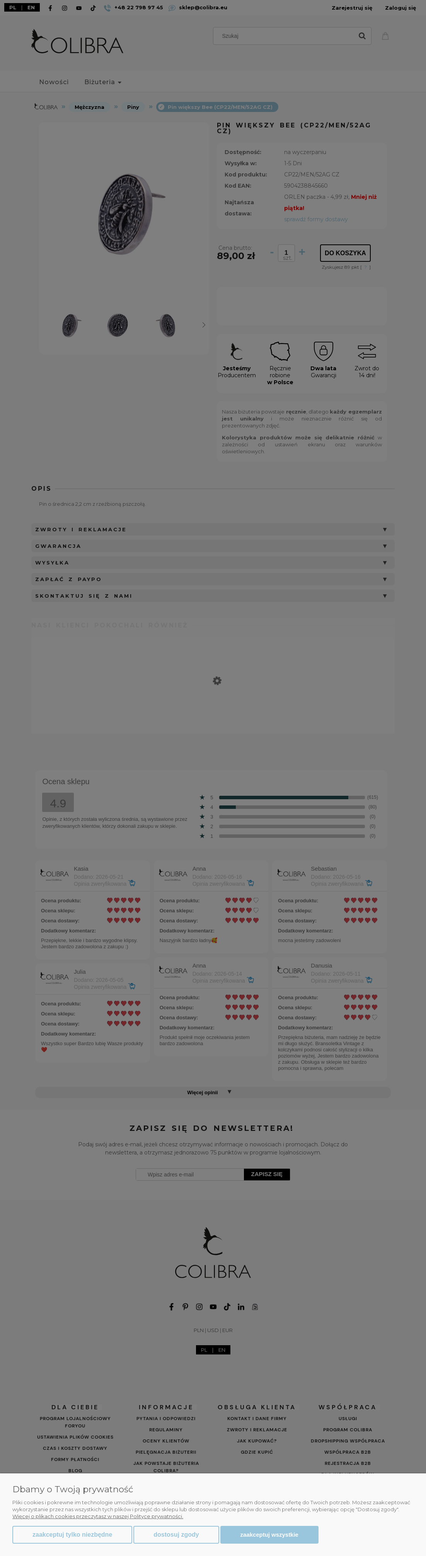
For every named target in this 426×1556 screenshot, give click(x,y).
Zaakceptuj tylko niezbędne (72, 1534)
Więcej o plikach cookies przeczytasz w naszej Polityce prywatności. (97, 1516)
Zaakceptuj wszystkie (269, 1534)
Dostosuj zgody (176, 1534)
